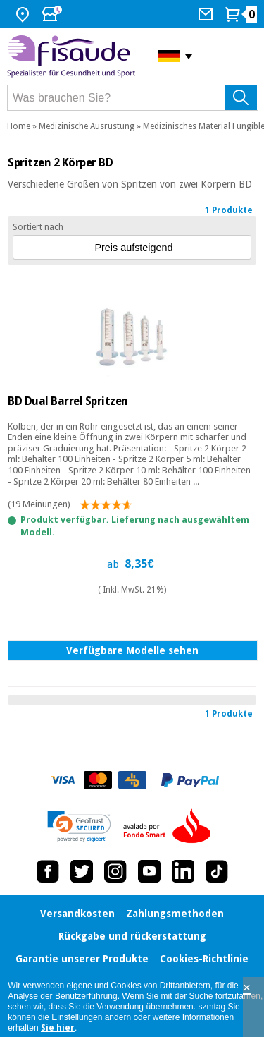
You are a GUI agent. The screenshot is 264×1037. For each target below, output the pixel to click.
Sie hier (58, 1028)
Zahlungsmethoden (175, 913)
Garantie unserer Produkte (82, 958)
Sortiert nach (38, 227)
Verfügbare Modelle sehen (132, 650)
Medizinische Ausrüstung (86, 126)
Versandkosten (77, 913)
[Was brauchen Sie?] (132, 98)
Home (18, 126)
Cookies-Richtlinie (204, 958)
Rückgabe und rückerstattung (132, 936)
